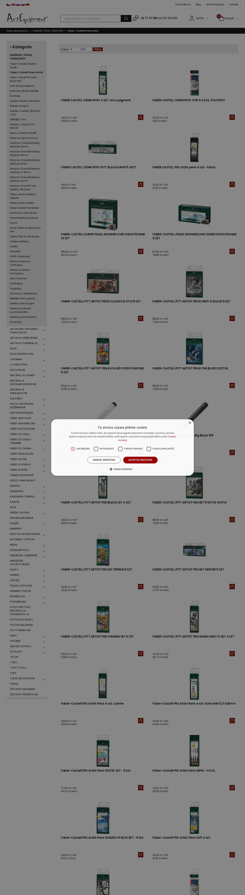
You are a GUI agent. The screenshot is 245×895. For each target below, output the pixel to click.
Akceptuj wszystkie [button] (140, 459)
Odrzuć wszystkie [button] (104, 459)
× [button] (189, 423)
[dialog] (122, 447)
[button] (122, 469)
